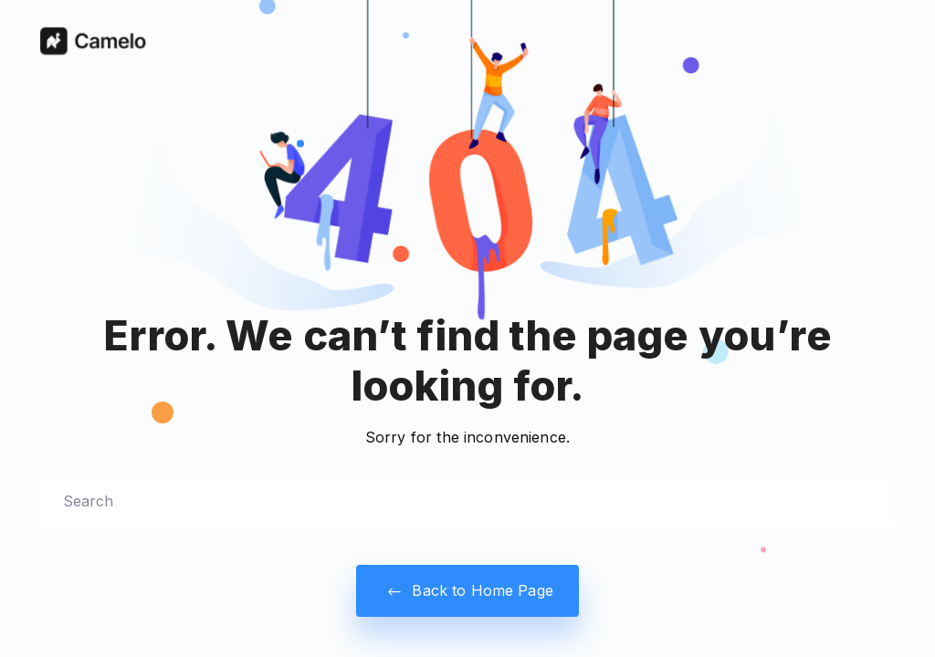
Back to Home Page (467, 590)
